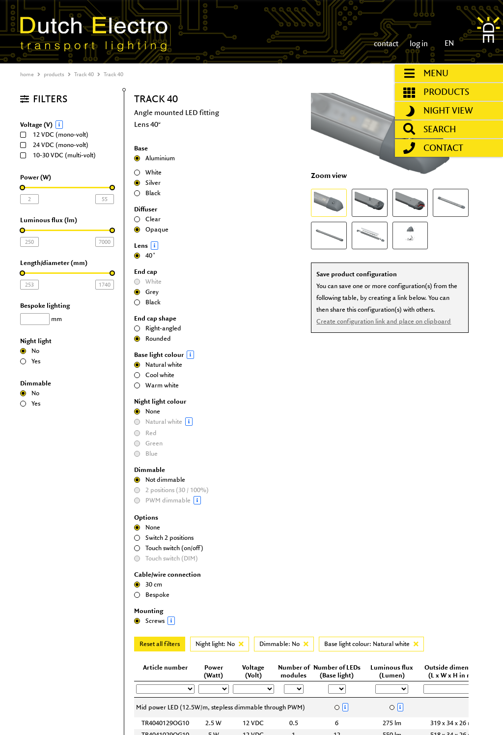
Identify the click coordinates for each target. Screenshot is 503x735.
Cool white (154, 375)
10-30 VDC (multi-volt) (61, 155)
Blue (146, 453)
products (54, 74)
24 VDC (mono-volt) (57, 144)
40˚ (145, 255)
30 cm (148, 584)
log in (418, 43)
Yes (30, 361)
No (29, 350)
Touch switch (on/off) (168, 548)
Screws (173, 621)
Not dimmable (159, 479)
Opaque (151, 229)
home (27, 74)
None (147, 411)
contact (386, 43)
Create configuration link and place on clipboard (383, 321)
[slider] (22, 187)
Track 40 (84, 74)
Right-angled (157, 328)
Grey (146, 291)
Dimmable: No (283, 643)
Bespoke (151, 594)
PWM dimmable (173, 500)
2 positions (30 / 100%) (171, 490)
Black (147, 193)
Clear (147, 219)
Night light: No (220, 643)
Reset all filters (160, 643)
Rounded (152, 338)
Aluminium (154, 158)
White (148, 172)
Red (145, 433)
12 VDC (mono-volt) (57, 134)
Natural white (158, 364)
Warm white (156, 385)
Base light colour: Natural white (371, 643)
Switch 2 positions (164, 537)
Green (148, 443)
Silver (147, 182)
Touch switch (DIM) (166, 558)
